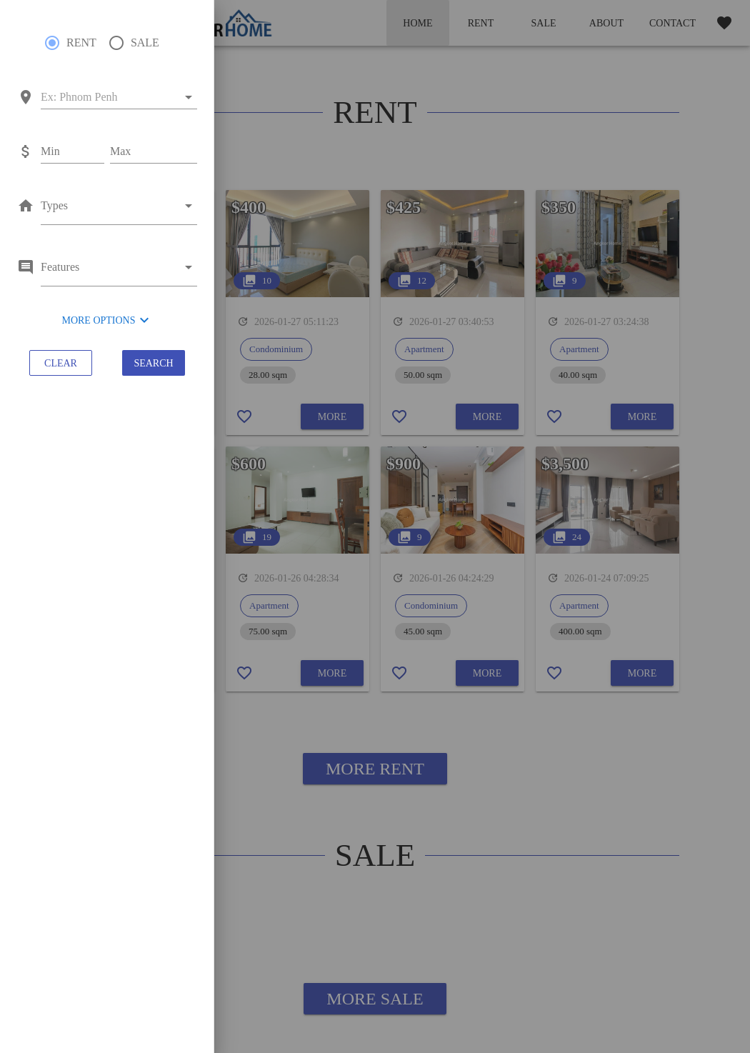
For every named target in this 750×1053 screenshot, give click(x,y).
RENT (81, 42)
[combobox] (109, 97)
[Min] (72, 151)
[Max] (153, 151)
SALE (145, 42)
